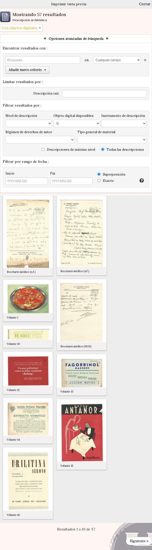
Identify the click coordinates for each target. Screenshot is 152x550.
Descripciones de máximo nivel (68, 149)
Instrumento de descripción (123, 116)
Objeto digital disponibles (73, 116)
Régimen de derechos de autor (28, 132)
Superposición (111, 174)
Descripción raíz (46, 93)
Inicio (9, 173)
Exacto (105, 181)
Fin (52, 173)
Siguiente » (139, 541)
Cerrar (145, 4)
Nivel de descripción (21, 116)
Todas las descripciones (122, 149)
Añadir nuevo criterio (27, 70)
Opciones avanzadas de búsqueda (76, 38)
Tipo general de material (96, 132)
